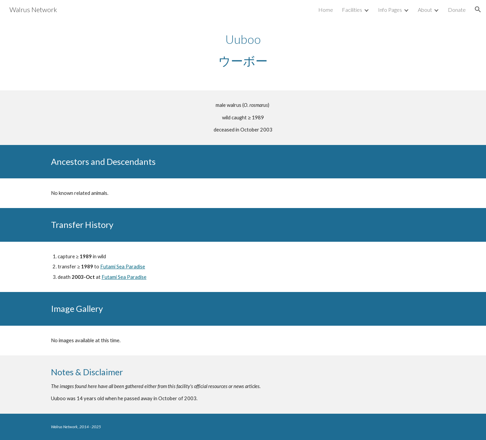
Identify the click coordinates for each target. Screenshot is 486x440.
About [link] (425, 9)
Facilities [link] (352, 9)
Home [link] (325, 9)
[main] (243, 49)
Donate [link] (457, 9)
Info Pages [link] (390, 9)
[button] (478, 9)
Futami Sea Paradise (122, 266)
